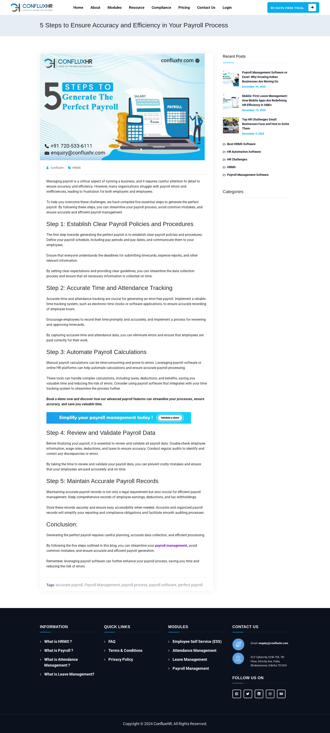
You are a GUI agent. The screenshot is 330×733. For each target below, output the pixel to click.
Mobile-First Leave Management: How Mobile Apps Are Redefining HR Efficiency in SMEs (265, 100)
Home (78, 7)
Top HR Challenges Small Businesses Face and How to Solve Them (265, 124)
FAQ (111, 641)
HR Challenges (237, 159)
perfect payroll (190, 585)
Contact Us (206, 7)
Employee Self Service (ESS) (197, 641)
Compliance (161, 7)
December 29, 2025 (254, 86)
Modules (115, 7)
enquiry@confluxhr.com (273, 643)
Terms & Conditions (125, 650)
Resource (136, 7)
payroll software (162, 585)
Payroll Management (102, 585)
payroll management (171, 546)
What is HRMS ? (58, 641)
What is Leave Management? (69, 674)
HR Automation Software (244, 151)
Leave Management (190, 659)
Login (227, 7)
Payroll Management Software (248, 174)
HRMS (76, 167)
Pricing (184, 7)
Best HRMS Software (241, 144)
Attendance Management (194, 650)
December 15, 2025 (254, 110)
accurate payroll (69, 585)
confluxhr (57, 167)
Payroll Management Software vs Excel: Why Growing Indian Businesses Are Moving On (264, 77)
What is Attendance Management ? (61, 662)
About (95, 7)
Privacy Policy (120, 659)
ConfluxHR (163, 723)
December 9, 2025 (253, 133)
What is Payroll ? (58, 650)
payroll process (134, 585)
